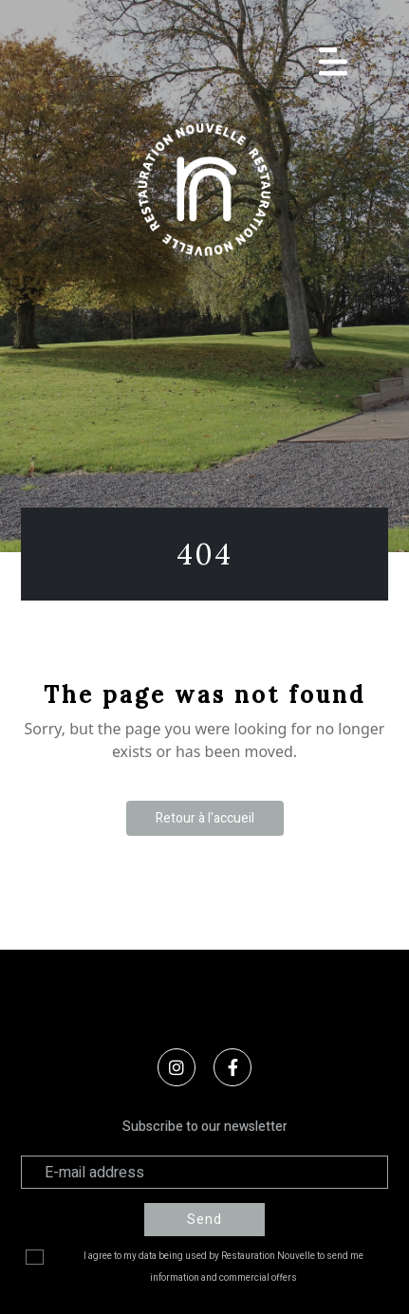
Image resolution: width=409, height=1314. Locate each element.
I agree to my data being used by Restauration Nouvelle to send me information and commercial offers (223, 1267)
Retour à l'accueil (205, 818)
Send (204, 1220)
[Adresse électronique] (205, 1172)
